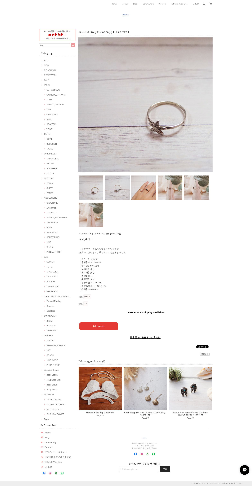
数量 (81, 304)
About (125, 4)
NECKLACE (52, 222)
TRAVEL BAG (52, 286)
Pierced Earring (53, 301)
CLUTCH (50, 262)
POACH (50, 355)
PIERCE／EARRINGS (56, 217)
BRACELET (52, 232)
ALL (46, 60)
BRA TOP (50, 325)
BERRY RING (52, 237)
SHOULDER (52, 272)
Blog (135, 4)
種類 (81, 297)
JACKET (50, 149)
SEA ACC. (51, 212)
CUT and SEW (53, 90)
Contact (162, 4)
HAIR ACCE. (52, 360)
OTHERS (48, 335)
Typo (46, 419)
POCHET (50, 281)
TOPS (47, 85)
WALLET (50, 340)
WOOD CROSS (53, 399)
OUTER (47, 134)
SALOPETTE (52, 159)
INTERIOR (49, 394)
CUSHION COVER (55, 414)
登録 (165, 469)
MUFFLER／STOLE (55, 345)
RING (49, 227)
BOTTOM (48, 178)
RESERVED (50, 75)
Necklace (50, 311)
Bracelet (50, 306)
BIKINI (49, 321)
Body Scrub (51, 385)
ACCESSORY (50, 198)
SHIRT (49, 119)
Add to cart (98, 326)
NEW (46, 65)
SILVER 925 (52, 203)
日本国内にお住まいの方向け (145, 337)
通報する (204, 354)
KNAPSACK (52, 276)
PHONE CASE (53, 365)
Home (114, 4)
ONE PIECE (49, 154)
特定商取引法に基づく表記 (58, 457)
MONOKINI (51, 330)
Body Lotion (52, 375)
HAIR (48, 242)
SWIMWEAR (50, 316)
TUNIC (49, 99)
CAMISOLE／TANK (55, 95)
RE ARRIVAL (50, 70)
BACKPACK (52, 291)
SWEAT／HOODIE (55, 104)
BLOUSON (51, 144)
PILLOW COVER (54, 409)
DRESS (50, 173)
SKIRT (49, 188)
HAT (48, 350)
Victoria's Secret (51, 370)
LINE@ (196, 4)
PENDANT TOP (53, 252)
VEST (49, 129)
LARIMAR (51, 208)
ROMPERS (51, 168)
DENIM (49, 183)
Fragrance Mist (53, 380)
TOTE (49, 267)
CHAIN (49, 247)
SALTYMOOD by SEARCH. (57, 296)
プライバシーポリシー (56, 452)
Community (148, 4)
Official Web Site (179, 4)
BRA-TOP (51, 124)
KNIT (48, 109)
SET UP (50, 163)
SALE (47, 80)
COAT (49, 139)
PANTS (49, 193)
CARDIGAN (52, 114)
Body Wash (51, 389)
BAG (46, 257)
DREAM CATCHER (55, 404)
